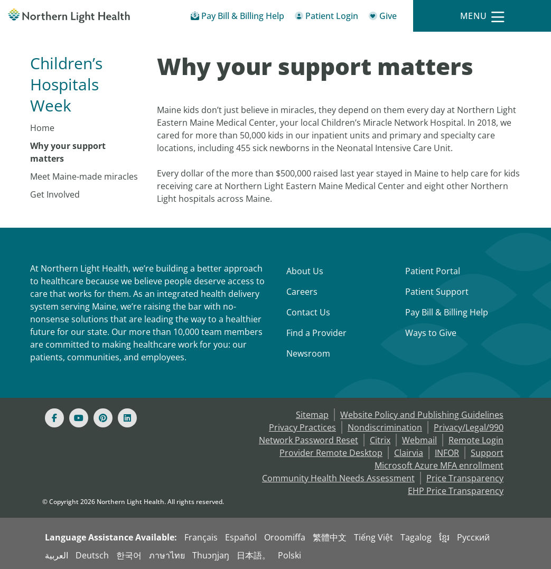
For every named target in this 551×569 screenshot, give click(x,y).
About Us (304, 271)
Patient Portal (432, 271)
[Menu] (482, 16)
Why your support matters (68, 152)
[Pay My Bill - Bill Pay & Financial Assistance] (237, 17)
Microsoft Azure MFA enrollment (439, 465)
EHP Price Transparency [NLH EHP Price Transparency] (455, 491)
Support (487, 453)
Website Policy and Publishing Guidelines (421, 415)
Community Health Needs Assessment (338, 478)
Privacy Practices (302, 427)
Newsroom (308, 353)
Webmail (419, 440)
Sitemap (312, 415)
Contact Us (308, 312)
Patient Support (437, 291)
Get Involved (55, 194)
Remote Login (476, 440)
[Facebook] (54, 417)
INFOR (447, 453)
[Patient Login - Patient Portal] (326, 17)
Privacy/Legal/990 (468, 427)
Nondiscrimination (385, 427)
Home (42, 128)
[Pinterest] (103, 417)
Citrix (380, 440)
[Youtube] (78, 417)
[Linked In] (127, 417)
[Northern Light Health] (69, 15)
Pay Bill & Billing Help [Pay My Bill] (446, 312)
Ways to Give (430, 333)
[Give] (383, 17)
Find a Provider (316, 333)
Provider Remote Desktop (330, 453)
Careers (301, 291)
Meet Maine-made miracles (84, 176)
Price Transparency (464, 478)
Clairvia (408, 453)
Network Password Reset (308, 440)
